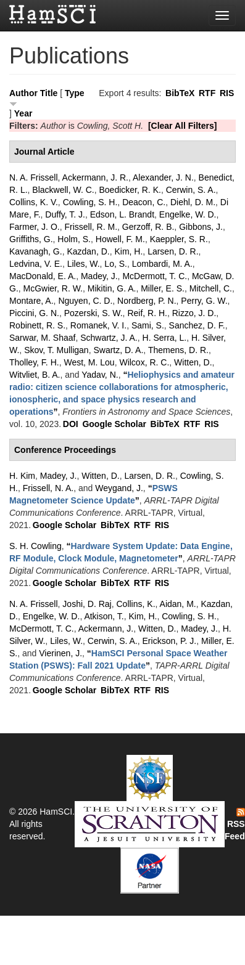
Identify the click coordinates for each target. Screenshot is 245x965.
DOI (70, 424)
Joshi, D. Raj (86, 604)
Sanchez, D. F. (197, 325)
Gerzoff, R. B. (148, 227)
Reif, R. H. (147, 313)
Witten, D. (193, 362)
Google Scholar (114, 424)
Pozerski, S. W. (93, 313)
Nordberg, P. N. (146, 301)
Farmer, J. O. (34, 227)
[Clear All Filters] (182, 126)
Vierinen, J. (60, 653)
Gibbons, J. (201, 227)
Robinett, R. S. (37, 325)
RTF (207, 93)
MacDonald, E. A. (42, 276)
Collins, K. (136, 604)
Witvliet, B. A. (34, 375)
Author (23, 93)
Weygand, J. (119, 488)
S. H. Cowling (35, 546)
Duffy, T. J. (65, 214)
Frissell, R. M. (90, 227)
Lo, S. (115, 264)
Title (49, 93)
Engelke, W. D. (188, 214)
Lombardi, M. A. (162, 264)
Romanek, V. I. (98, 325)
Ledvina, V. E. (35, 264)
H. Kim (22, 476)
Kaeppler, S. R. (179, 239)
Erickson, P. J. (170, 641)
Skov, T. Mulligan (56, 350)
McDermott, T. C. (154, 276)
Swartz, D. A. (118, 350)
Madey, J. (99, 276)
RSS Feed (235, 824)
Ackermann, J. (105, 628)
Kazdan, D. (88, 251)
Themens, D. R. (178, 350)
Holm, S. (74, 239)
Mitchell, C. (210, 288)
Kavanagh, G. (35, 251)
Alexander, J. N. (163, 177)
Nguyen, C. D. (85, 301)
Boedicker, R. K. (130, 190)
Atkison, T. (103, 616)
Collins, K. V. (33, 202)
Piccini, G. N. (34, 313)
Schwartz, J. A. (109, 338)
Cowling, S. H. (90, 202)
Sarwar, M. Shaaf (42, 338)
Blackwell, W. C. (63, 190)
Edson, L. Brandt (122, 214)
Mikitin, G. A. (112, 288)
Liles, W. (83, 264)
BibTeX (179, 93)
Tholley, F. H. (34, 362)
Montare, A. (31, 301)
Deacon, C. (143, 202)
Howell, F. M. (120, 239)
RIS (227, 93)
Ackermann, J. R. (95, 177)
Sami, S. (147, 325)
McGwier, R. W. (53, 288)
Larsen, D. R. (172, 251)
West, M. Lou (89, 362)
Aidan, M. (178, 604)
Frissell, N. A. (48, 488)
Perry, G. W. (204, 301)
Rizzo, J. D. (194, 313)
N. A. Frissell (33, 177)
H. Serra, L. (165, 338)
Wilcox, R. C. (144, 362)
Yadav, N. (99, 375)
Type (75, 93)
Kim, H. (128, 251)
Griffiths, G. (31, 239)
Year (23, 113)
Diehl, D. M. (192, 202)
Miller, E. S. (163, 288)
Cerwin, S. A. (191, 190)
